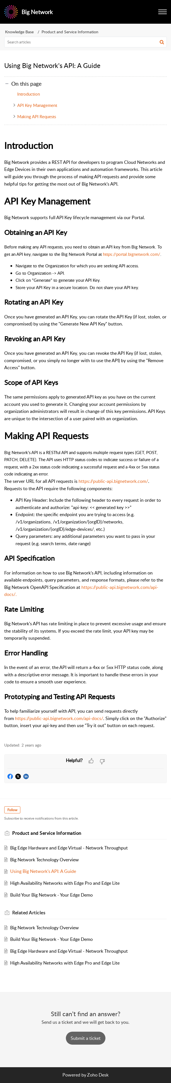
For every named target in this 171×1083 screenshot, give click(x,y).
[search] (85, 42)
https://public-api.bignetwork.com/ (113, 481)
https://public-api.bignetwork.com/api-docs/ (59, 718)
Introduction (28, 94)
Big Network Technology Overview (44, 860)
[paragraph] (85, 437)
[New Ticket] (85, 1038)
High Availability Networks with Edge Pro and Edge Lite (65, 883)
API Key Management (37, 105)
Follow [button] (12, 809)
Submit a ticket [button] (86, 1038)
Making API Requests (36, 116)
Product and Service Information (70, 31)
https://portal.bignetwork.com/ (131, 254)
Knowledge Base (19, 31)
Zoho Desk (98, 1075)
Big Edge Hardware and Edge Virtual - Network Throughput (69, 848)
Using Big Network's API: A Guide (43, 871)
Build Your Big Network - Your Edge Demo (51, 895)
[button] (162, 42)
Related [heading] (28, 913)
